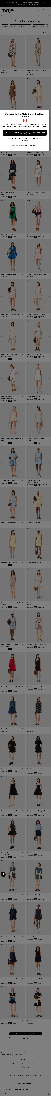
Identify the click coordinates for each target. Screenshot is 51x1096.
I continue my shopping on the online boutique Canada (25, 141)
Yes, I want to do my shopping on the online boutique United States (25, 135)
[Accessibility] (3, 874)
